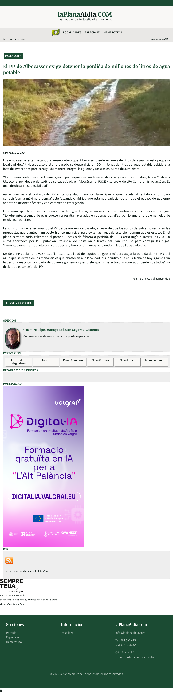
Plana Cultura (100, 360)
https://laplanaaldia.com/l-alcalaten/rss (26, 571)
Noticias (20, 39)
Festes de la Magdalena (18, 362)
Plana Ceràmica (73, 360)
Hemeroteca (113, 32)
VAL (167, 39)
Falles (45, 360)
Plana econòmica (154, 360)
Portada (11, 633)
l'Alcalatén (8, 39)
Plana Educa (127, 360)
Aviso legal (67, 633)
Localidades (72, 32)
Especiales (93, 32)
